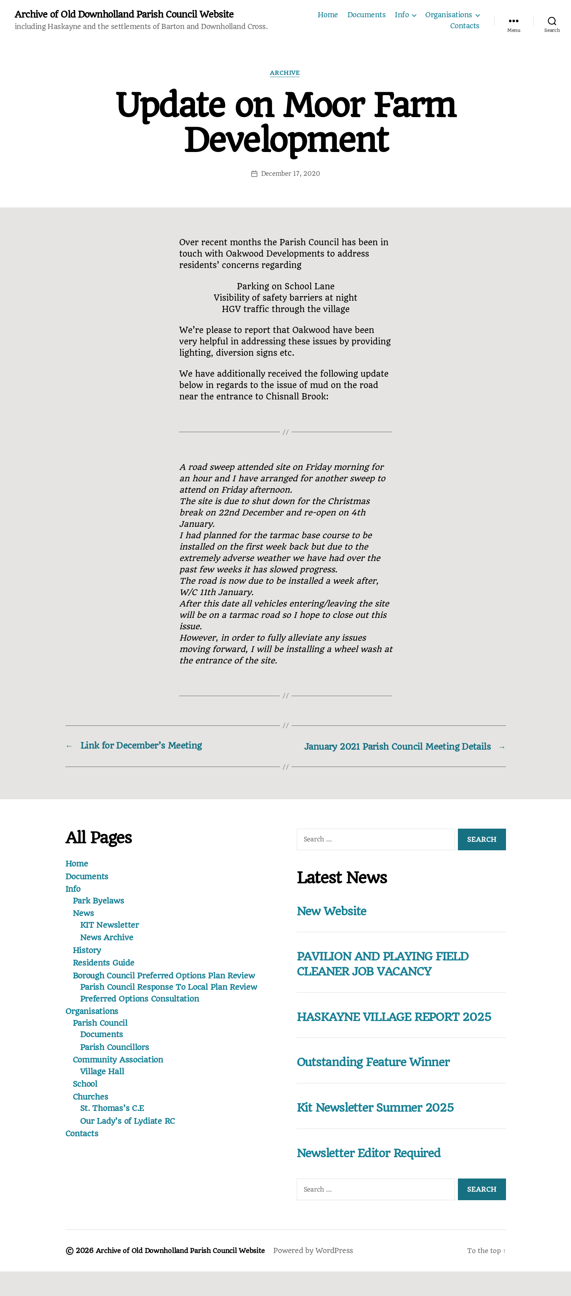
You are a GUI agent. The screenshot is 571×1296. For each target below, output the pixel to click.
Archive (285, 74)
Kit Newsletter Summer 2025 (383, 1132)
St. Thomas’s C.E (114, 1119)
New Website (335, 922)
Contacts (465, 26)
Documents (366, 15)
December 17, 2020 (290, 174)
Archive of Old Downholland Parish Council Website (127, 14)
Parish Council (102, 1034)
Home (328, 15)
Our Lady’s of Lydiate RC (130, 1132)
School (86, 1095)
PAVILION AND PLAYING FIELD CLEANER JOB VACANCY (392, 974)
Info (402, 15)
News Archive (107, 948)
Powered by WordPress (323, 1275)
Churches (92, 1108)
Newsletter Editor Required (376, 1177)
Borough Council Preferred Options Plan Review (169, 987)
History (87, 961)
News (83, 924)
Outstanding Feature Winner (380, 1087)
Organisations (448, 15)
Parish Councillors (116, 1058)
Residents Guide (105, 974)
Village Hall (103, 1082)
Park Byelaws (100, 912)
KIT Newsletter (110, 936)
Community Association (120, 1071)
